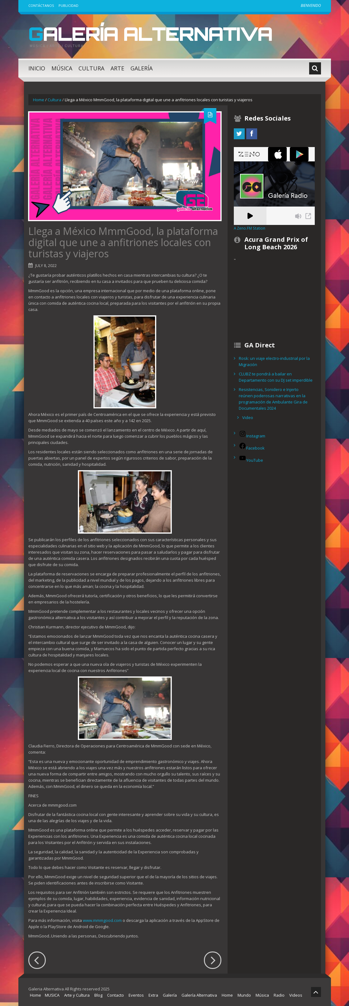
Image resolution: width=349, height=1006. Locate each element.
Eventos (136, 995)
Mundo (244, 995)
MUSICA (52, 995)
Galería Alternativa (150, 33)
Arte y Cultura (77, 995)
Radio (279, 995)
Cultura (91, 68)
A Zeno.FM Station (249, 228)
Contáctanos (41, 5)
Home (38, 100)
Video (247, 417)
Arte (117, 68)
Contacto (115, 995)
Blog (98, 995)
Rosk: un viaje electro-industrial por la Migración (274, 361)
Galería (141, 68)
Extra (153, 995)
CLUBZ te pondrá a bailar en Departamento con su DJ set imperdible (276, 377)
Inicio (36, 68)
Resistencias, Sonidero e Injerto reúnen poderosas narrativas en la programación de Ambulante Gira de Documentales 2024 (273, 399)
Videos (295, 995)
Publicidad (68, 5)
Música (61, 68)
